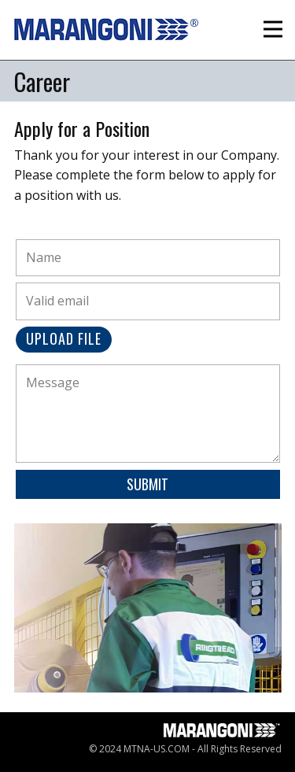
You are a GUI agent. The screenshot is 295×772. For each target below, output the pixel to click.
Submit (147, 484)
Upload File (63, 338)
